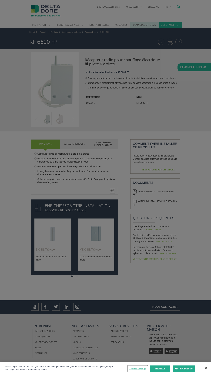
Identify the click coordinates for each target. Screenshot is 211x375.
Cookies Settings (137, 369)
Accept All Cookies (184, 369)
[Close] (205, 368)
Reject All (160, 369)
